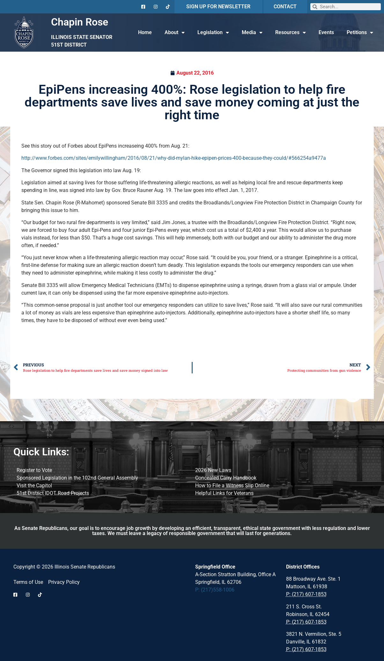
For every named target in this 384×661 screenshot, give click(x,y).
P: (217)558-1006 (214, 590)
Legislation (213, 32)
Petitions (360, 32)
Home (145, 32)
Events (326, 32)
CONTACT (285, 7)
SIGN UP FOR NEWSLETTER (218, 7)
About (175, 32)
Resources (290, 32)
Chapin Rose (79, 22)
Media (252, 32)
